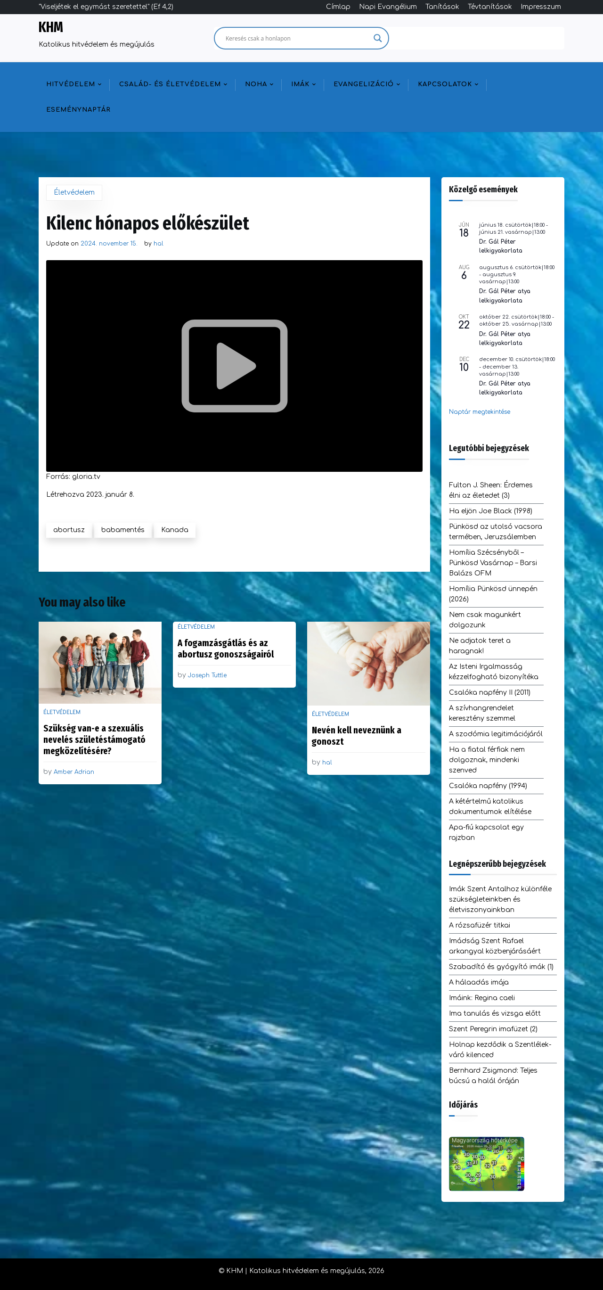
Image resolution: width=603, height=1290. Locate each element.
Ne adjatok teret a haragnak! (480, 646)
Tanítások (442, 6)
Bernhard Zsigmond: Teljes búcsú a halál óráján (493, 1076)
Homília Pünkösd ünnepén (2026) (493, 594)
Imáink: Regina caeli (482, 998)
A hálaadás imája (479, 982)
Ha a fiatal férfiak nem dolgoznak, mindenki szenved (487, 760)
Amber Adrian (74, 772)
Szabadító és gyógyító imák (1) (501, 966)
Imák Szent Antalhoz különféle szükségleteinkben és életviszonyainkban (500, 899)
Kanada (174, 530)
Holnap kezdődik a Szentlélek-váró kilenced (500, 1050)
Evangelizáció (364, 84)
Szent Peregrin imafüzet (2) (493, 1029)
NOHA (256, 84)
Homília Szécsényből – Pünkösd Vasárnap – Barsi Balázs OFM (493, 563)
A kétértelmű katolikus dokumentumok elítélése (490, 806)
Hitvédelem (70, 84)
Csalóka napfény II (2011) (489, 692)
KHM (51, 27)
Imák (300, 84)
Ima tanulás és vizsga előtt (495, 1013)
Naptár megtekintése (479, 412)
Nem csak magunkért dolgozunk (485, 620)
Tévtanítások (490, 6)
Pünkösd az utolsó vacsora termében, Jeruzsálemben (495, 532)
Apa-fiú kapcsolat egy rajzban (486, 832)
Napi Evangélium (388, 6)
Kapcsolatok (445, 84)
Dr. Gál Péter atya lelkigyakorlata (504, 296)
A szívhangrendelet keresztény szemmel (482, 713)
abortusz (69, 530)
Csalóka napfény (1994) (488, 785)
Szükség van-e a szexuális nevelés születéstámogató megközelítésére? (94, 739)
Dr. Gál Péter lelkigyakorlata (500, 246)
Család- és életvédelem (170, 84)
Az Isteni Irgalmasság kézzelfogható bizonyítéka (493, 672)
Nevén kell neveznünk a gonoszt (356, 735)
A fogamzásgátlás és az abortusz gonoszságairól (226, 648)
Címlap (338, 6)
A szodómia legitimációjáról (496, 734)
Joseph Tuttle (207, 675)
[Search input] (297, 38)
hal (158, 243)
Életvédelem (74, 192)
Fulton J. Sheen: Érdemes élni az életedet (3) (491, 490)
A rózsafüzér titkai (479, 925)
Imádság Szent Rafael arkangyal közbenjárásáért (495, 946)
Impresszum (541, 6)
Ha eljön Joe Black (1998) (490, 511)
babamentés (123, 530)
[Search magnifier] (377, 38)
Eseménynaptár (78, 110)
